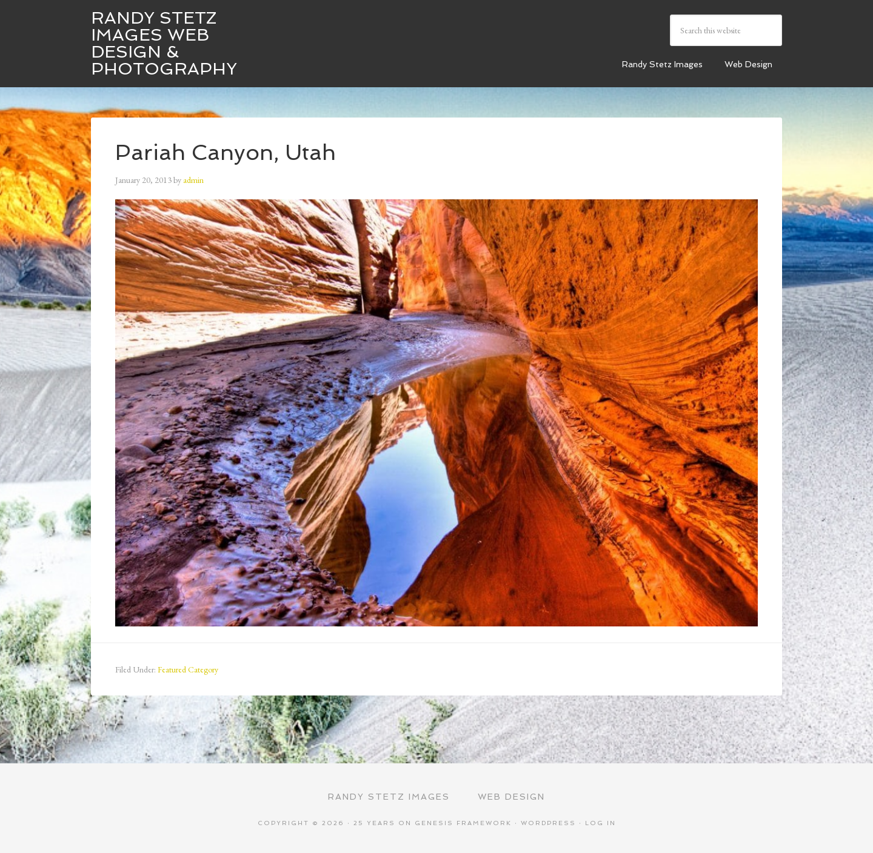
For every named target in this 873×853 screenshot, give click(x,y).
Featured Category (188, 669)
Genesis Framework (463, 823)
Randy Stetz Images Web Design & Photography (164, 43)
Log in (600, 823)
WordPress (548, 823)
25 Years (374, 823)
